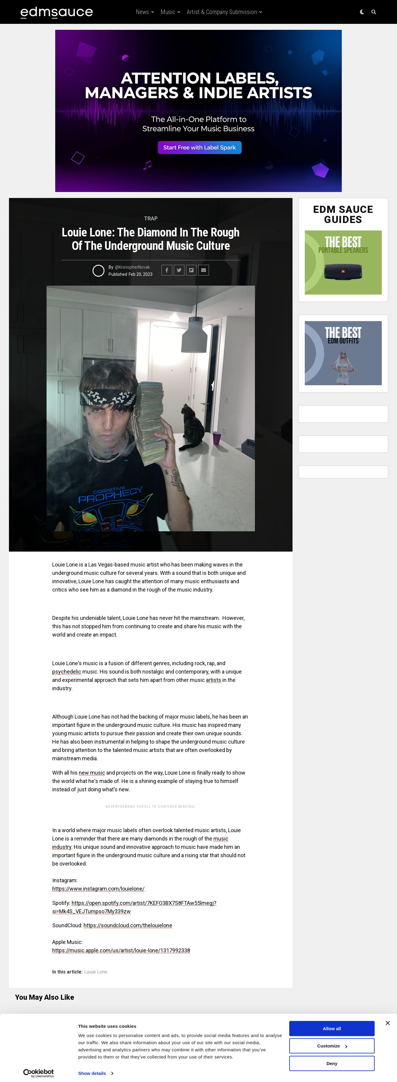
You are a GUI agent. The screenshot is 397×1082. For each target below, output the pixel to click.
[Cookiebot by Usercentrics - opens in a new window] (39, 1070)
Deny (332, 1060)
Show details (92, 1070)
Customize (332, 1042)
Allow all (332, 1025)
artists (213, 680)
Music (168, 12)
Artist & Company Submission (222, 12)
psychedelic (66, 671)
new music (92, 773)
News (142, 12)
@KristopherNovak (132, 267)
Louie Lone (95, 972)
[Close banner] (388, 1020)
